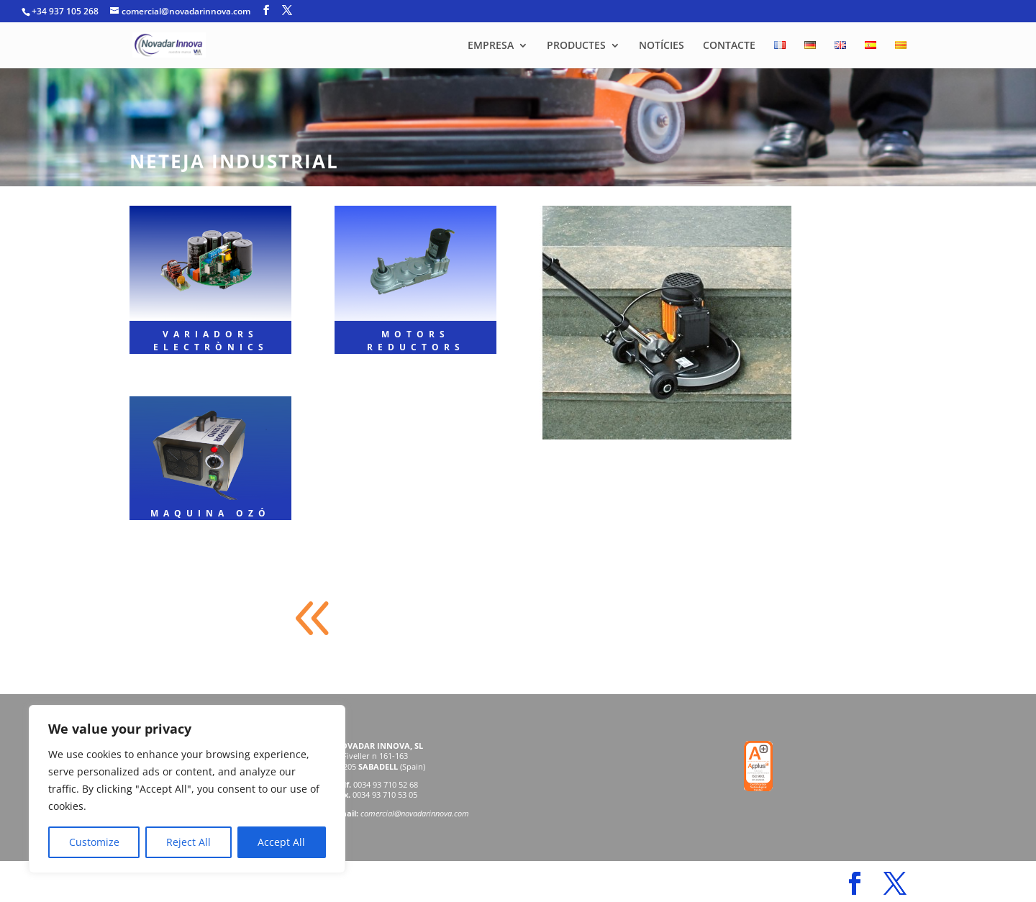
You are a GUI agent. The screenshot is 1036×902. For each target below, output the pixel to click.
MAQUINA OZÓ (210, 513)
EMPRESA (491, 46)
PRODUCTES (576, 46)
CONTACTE (729, 46)
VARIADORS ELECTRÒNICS (210, 340)
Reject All (188, 842)
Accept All (281, 842)
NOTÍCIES (661, 46)
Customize (94, 842)
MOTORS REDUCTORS (416, 340)
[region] (187, 789)
